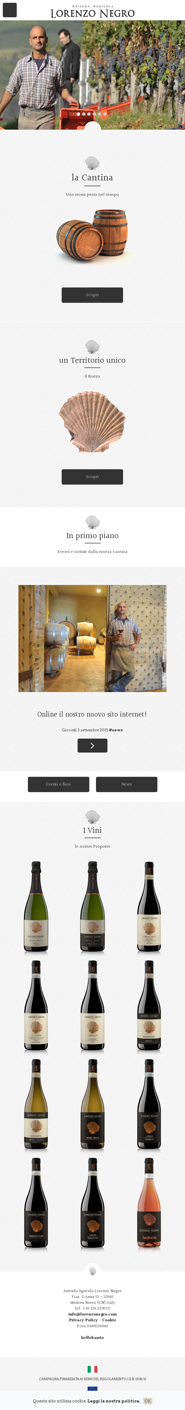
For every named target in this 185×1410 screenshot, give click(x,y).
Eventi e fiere (58, 784)
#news (116, 730)
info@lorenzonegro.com (92, 1314)
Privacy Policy (83, 1320)
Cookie (109, 1320)
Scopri (92, 295)
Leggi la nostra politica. (113, 1401)
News (126, 784)
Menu (10, 10)
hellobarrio (92, 1338)
